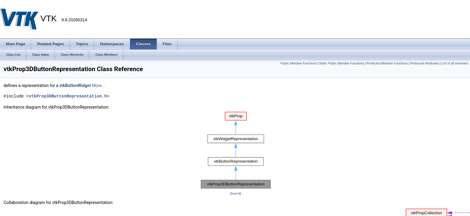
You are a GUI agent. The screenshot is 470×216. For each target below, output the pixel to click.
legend (235, 193)
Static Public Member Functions (341, 63)
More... (98, 85)
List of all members (455, 63)
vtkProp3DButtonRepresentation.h (68, 96)
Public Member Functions (299, 63)
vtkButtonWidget (75, 85)
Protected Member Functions (387, 63)
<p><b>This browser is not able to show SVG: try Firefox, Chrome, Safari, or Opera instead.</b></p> (235, 150)
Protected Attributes (424, 63)
